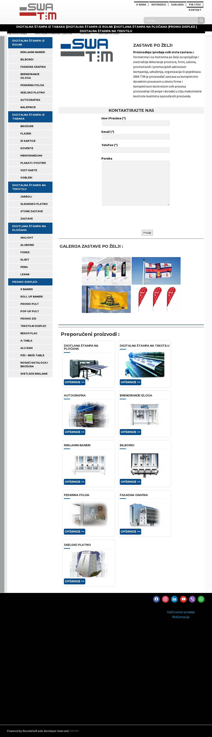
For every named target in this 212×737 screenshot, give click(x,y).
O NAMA (141, 4)
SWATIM (74, 731)
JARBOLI (26, 196)
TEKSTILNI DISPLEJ (33, 325)
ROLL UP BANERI (31, 296)
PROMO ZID (28, 318)
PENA (24, 267)
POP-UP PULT (29, 311)
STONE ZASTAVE (31, 211)
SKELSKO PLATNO (32, 92)
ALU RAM (26, 348)
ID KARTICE (28, 140)
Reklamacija (180, 617)
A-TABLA (26, 340)
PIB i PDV (195, 4)
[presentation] (132, 218)
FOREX (25, 252)
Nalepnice (28, 107)
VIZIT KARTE (28, 170)
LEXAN (24, 274)
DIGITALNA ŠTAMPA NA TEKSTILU (106, 31)
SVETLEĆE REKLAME (34, 373)
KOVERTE (26, 148)
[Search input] (172, 20)
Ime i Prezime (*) (135, 121)
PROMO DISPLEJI (182, 27)
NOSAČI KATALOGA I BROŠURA (34, 364)
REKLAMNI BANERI (32, 52)
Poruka (135, 181)
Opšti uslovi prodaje (181, 612)
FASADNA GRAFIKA (33, 66)
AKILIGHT (26, 237)
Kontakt (195, 10)
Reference (158, 4)
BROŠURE (26, 126)
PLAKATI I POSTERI (33, 162)
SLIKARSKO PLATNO (34, 203)
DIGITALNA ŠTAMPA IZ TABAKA (40, 27)
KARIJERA (177, 4)
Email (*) (135, 134)
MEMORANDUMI (31, 155)
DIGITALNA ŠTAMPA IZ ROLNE (90, 27)
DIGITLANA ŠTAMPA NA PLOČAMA (140, 27)
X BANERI (26, 289)
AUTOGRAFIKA (30, 99)
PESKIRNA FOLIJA (32, 85)
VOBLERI (26, 177)
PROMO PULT (29, 303)
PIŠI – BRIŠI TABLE (32, 355)
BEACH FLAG (28, 333)
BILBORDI (26, 59)
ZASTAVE (26, 218)
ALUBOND (27, 244)
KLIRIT (24, 259)
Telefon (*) (135, 148)
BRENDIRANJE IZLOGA (29, 76)
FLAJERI (25, 133)
